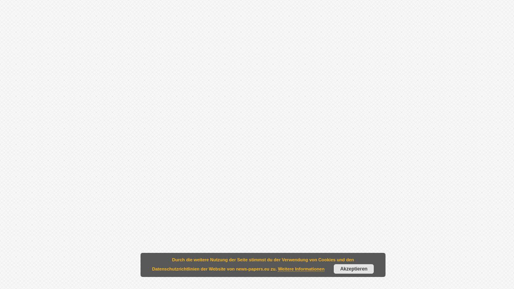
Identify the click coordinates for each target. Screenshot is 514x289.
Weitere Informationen (301, 269)
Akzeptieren (353, 269)
